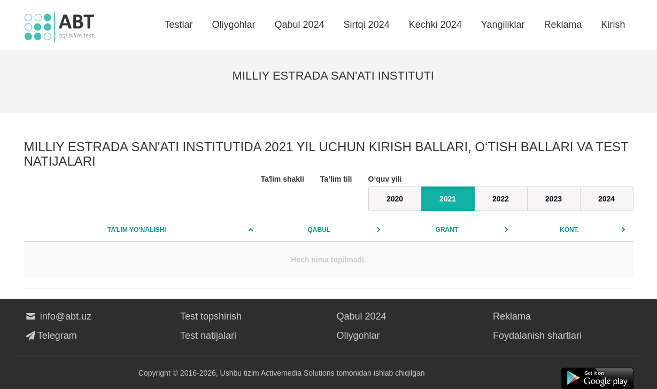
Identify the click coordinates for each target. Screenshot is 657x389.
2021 (447, 198)
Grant (447, 230)
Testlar (178, 24)
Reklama (563, 24)
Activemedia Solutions (298, 373)
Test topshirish (211, 316)
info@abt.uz (58, 316)
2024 (606, 198)
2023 (553, 198)
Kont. (569, 230)
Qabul (318, 230)
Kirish (613, 24)
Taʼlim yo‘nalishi (136, 230)
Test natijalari (208, 335)
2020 (395, 198)
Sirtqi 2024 (367, 24)
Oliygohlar (233, 24)
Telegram (50, 335)
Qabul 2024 (299, 24)
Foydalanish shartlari (537, 335)
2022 (500, 198)
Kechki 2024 (435, 24)
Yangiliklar (503, 24)
